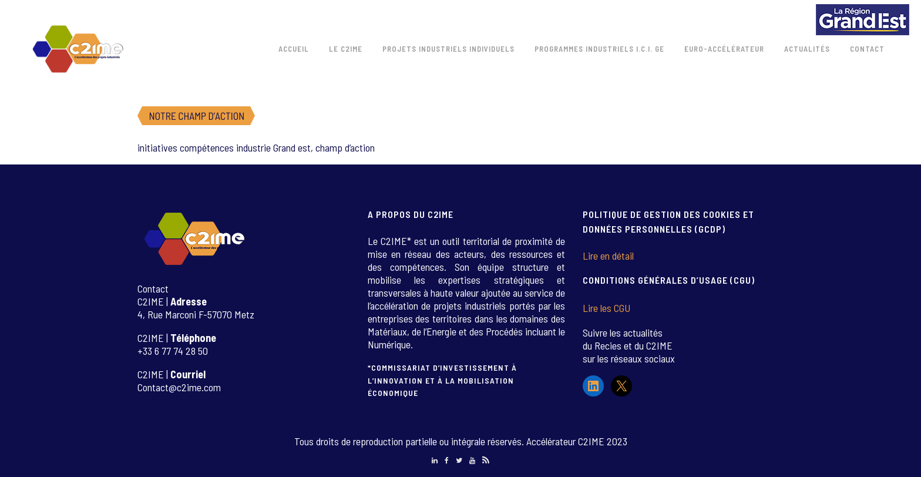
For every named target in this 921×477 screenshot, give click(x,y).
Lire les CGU (606, 307)
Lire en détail (608, 255)
